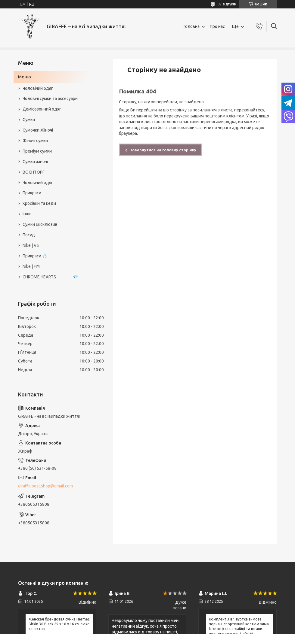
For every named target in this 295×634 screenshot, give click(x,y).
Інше (27, 213)
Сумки (29, 119)
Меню (24, 76)
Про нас (217, 26)
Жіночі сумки (35, 140)
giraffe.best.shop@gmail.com (45, 486)
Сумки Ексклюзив (40, 224)
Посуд (29, 234)
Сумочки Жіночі (38, 130)
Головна (192, 26)
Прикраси (32, 192)
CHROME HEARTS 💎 (50, 277)
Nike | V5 (31, 245)
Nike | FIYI (31, 266)
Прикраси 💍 (35, 255)
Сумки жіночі (35, 161)
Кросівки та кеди (39, 203)
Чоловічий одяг (38, 88)
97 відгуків (227, 4)
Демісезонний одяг (42, 109)
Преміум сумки (37, 151)
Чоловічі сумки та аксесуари (50, 98)
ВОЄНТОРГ (34, 172)
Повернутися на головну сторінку (162, 150)
